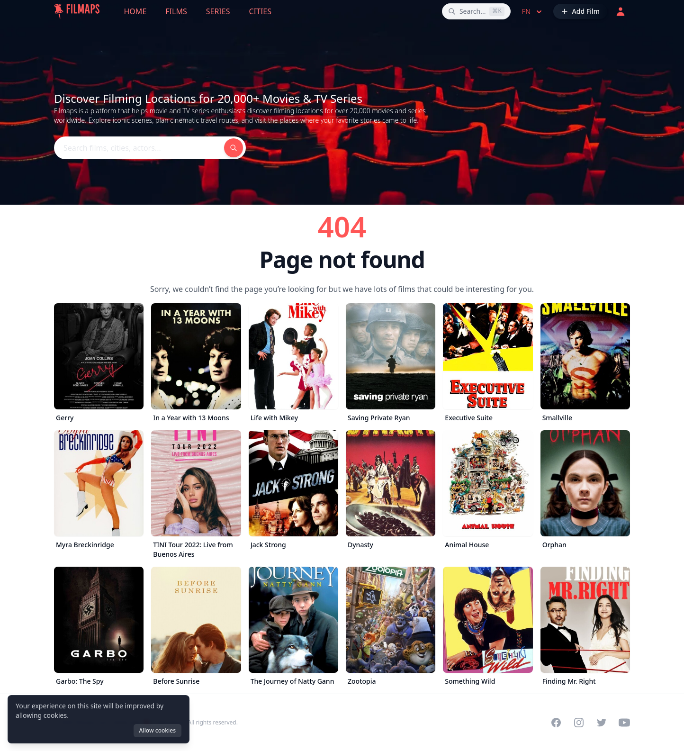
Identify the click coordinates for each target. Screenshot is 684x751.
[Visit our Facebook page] (556, 722)
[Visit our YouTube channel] (624, 722)
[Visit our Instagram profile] (579, 722)
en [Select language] (533, 12)
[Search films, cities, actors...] (476, 11)
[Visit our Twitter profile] (601, 722)
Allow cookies (157, 730)
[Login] (620, 11)
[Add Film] (580, 11)
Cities (260, 11)
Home (135, 11)
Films (176, 11)
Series (218, 11)
